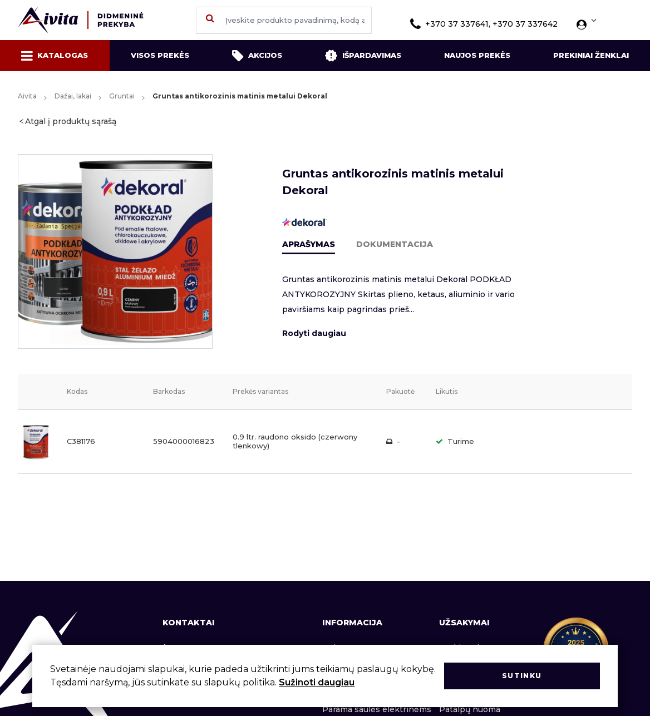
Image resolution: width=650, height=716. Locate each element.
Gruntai (122, 96)
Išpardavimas (362, 55)
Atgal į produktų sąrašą (70, 121)
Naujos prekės (477, 55)
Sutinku (521, 675)
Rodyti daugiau (314, 333)
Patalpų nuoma (469, 709)
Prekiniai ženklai (591, 55)
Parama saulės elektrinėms (376, 709)
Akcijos (257, 55)
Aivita (27, 96)
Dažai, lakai (73, 96)
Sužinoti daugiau (316, 682)
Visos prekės (160, 55)
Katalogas (54, 55)
